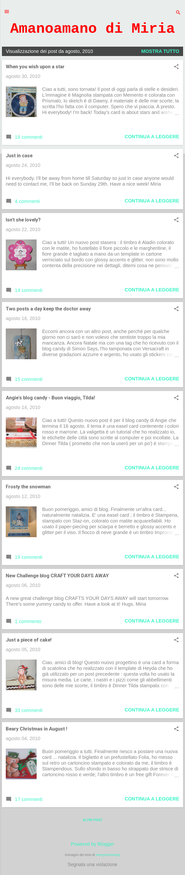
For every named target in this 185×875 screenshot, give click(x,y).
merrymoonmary (108, 855)
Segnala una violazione (93, 864)
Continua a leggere (152, 136)
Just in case (19, 155)
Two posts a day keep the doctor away (48, 309)
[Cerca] (178, 13)
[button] (176, 67)
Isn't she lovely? (23, 220)
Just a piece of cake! (29, 640)
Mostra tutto (160, 51)
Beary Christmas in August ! (36, 729)
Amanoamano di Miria (92, 29)
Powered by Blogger (92, 844)
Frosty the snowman (28, 487)
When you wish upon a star (35, 66)
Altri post (92, 820)
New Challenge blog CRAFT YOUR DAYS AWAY (57, 576)
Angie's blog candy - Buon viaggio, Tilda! (50, 398)
